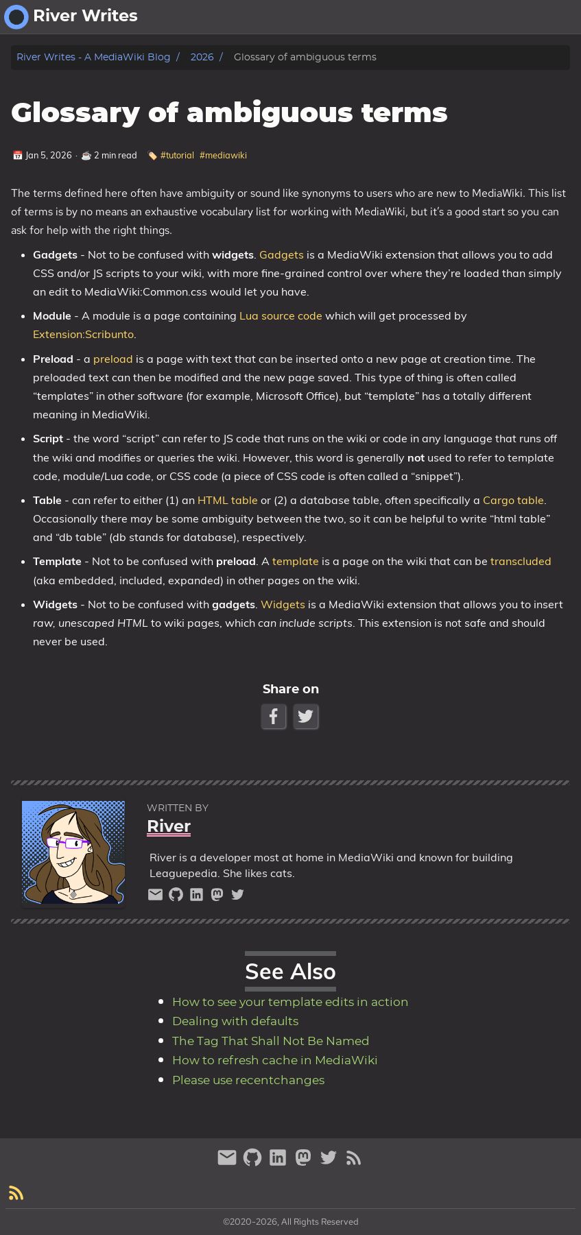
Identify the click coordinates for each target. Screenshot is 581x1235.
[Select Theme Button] (465, 17)
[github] (177, 898)
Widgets (283, 604)
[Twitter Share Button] (307, 716)
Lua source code (280, 315)
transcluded (521, 561)
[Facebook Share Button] (274, 716)
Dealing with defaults (235, 1021)
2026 (202, 57)
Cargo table (513, 500)
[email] (157, 898)
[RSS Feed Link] (354, 1163)
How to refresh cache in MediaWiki (275, 1060)
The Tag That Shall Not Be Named (271, 1041)
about (504, 17)
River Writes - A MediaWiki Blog (93, 57)
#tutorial (177, 154)
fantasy (554, 17)
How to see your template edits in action (290, 1002)
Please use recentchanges (248, 1080)
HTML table (228, 500)
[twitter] (237, 898)
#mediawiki (223, 154)
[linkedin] (198, 898)
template (295, 561)
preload (113, 358)
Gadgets (281, 254)
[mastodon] (219, 898)
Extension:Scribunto (83, 334)
